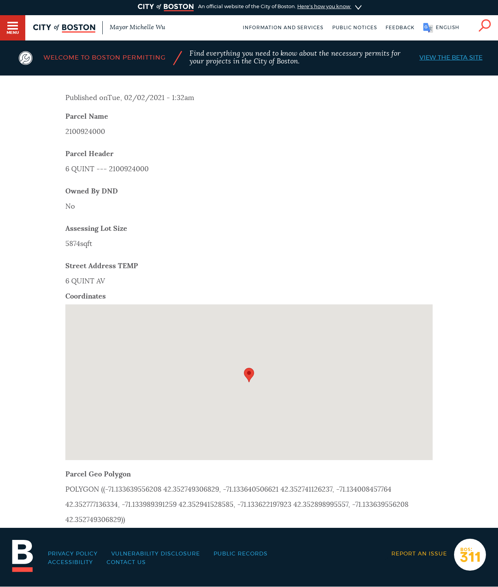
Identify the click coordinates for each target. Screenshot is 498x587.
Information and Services (283, 27)
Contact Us (126, 562)
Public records (241, 554)
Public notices (354, 27)
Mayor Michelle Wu (137, 27)
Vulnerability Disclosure (155, 554)
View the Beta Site (450, 57)
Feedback (400, 27)
